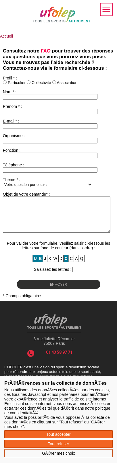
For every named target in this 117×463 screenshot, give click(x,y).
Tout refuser (58, 443)
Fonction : (11, 150)
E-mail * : (11, 121)
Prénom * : (12, 106)
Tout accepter (58, 434)
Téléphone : (13, 165)
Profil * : (10, 78)
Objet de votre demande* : (26, 194)
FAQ (46, 51)
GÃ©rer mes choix (58, 453)
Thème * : (11, 179)
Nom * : (9, 92)
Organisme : (14, 135)
